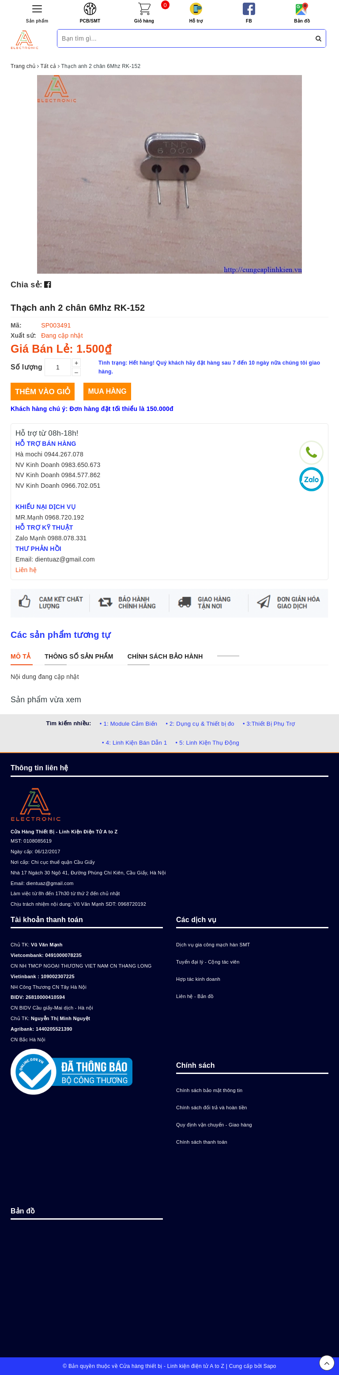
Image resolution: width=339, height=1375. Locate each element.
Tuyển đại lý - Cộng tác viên (208, 961)
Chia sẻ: (26, 284)
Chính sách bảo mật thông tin (209, 1090)
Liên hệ (26, 569)
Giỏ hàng (144, 21)
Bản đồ (302, 21)
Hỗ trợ (196, 21)
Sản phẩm (37, 21)
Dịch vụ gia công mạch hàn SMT (213, 944)
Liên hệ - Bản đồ (195, 996)
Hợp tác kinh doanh (198, 979)
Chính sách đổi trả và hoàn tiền (211, 1107)
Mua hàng (107, 391)
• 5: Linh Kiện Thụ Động (207, 742)
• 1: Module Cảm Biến (128, 723)
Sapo (270, 1366)
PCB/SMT (90, 21)
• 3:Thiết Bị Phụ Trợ (269, 723)
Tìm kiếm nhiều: (68, 723)
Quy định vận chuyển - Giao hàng (214, 1124)
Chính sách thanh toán (201, 1142)
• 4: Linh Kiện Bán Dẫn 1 (134, 742)
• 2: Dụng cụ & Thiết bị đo (200, 723)
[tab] (20, 656)
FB (249, 21)
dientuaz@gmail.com (49, 883)
